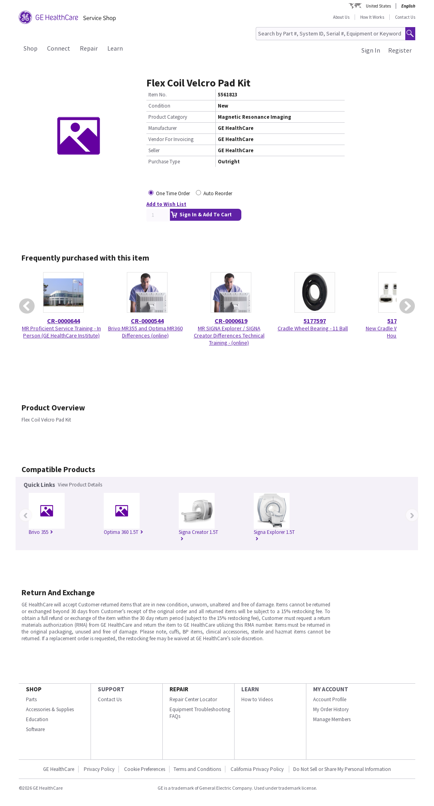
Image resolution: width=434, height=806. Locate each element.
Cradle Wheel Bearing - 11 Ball (313, 328)
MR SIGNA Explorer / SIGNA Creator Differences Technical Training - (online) (229, 335)
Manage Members (332, 719)
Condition (159, 105)
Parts (31, 699)
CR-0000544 (147, 321)
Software (35, 729)
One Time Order (173, 193)
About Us (341, 17)
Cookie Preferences (144, 769)
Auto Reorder (217, 193)
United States (378, 6)
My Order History (331, 709)
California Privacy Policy (258, 769)
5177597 (315, 321)
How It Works (372, 17)
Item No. (157, 94)
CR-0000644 (63, 321)
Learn (115, 48)
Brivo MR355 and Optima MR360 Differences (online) (145, 332)
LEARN (250, 689)
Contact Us (405, 17)
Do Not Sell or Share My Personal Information (342, 769)
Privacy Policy (99, 769)
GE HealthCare (58, 769)
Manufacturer (162, 128)
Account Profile (329, 699)
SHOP (33, 689)
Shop (30, 48)
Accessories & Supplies (50, 709)
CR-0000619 (231, 321)
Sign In (370, 50)
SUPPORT (111, 689)
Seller (154, 150)
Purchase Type (164, 161)
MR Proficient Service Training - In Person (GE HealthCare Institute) (61, 332)
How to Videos (257, 699)
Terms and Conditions (197, 769)
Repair (89, 48)
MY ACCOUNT (330, 689)
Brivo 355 (41, 532)
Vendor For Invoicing (170, 139)
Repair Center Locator (193, 699)
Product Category (167, 117)
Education (37, 719)
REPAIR (179, 689)
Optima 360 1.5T (123, 532)
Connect (58, 48)
